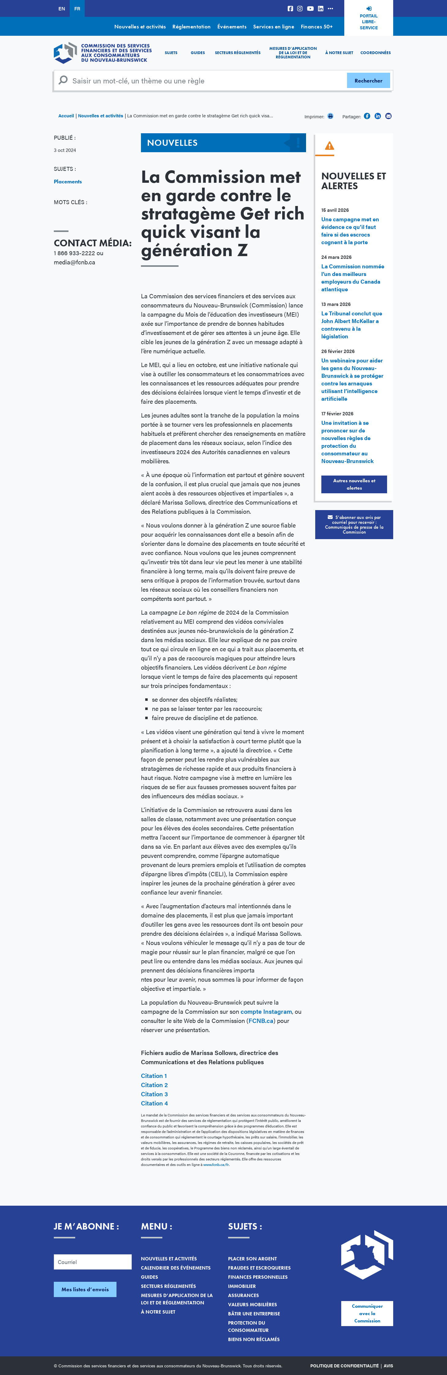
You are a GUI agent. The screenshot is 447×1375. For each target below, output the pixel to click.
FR (77, 8)
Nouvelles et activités (140, 26)
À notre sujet (339, 52)
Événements (232, 26)
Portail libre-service (369, 22)
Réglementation (191, 26)
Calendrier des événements (176, 1268)
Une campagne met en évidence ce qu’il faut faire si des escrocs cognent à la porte (350, 230)
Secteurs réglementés (237, 52)
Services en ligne (273, 26)
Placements (68, 181)
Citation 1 (154, 1075)
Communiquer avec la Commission (367, 1313)
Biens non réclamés (254, 1339)
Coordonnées (375, 52)
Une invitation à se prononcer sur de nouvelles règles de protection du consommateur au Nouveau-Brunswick (347, 442)
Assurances (243, 1295)
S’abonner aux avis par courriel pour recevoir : (354, 524)
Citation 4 (154, 1102)
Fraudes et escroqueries (259, 1268)
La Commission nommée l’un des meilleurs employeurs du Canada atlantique (352, 277)
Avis (388, 1365)
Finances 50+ (317, 26)
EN (61, 8)
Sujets (171, 52)
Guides (198, 52)
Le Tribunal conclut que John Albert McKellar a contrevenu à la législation (351, 324)
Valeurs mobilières (252, 1304)
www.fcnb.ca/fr (216, 1164)
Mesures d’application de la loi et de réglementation (293, 53)
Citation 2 (154, 1084)
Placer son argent (252, 1259)
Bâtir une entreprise (254, 1314)
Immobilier (242, 1286)
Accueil (66, 115)
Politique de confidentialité (344, 1365)
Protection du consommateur (248, 1326)
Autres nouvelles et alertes (354, 484)
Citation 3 (154, 1093)
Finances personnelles (258, 1277)
